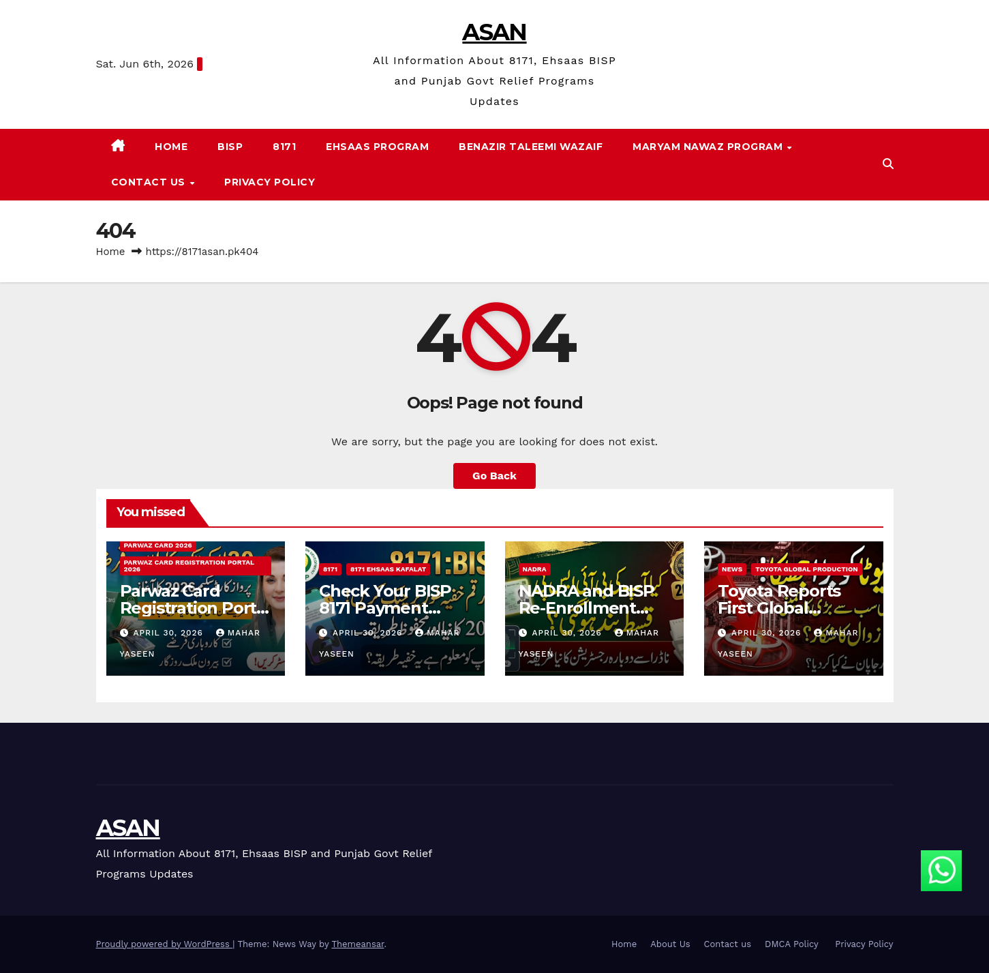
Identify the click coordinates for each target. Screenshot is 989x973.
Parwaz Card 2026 (158, 545)
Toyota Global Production (806, 569)
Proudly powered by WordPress (164, 944)
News (732, 569)
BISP (230, 146)
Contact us (150, 182)
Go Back (494, 475)
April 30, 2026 (169, 633)
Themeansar (357, 944)
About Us (670, 944)
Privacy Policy (269, 182)
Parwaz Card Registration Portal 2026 (189, 565)
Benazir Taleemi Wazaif (531, 146)
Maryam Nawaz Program (709, 146)
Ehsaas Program (377, 146)
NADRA (535, 569)
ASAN (494, 32)
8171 (284, 146)
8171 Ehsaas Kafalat (388, 569)
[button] (888, 164)
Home (171, 146)
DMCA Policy (793, 944)
